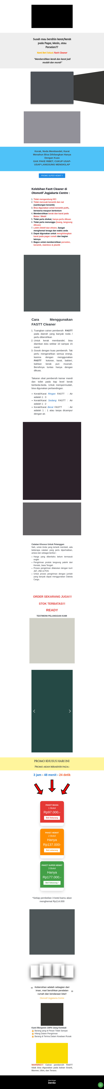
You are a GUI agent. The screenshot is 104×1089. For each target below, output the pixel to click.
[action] (100, 1085)
